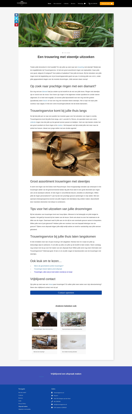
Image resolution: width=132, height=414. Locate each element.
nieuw (51, 284)
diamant (45, 91)
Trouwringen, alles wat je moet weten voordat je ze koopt (53, 272)
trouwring (81, 67)
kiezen (45, 101)
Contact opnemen (66, 292)
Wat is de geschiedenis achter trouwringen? (48, 266)
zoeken (60, 125)
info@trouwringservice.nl (60, 404)
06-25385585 (57, 401)
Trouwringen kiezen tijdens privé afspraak (48, 269)
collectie (33, 122)
